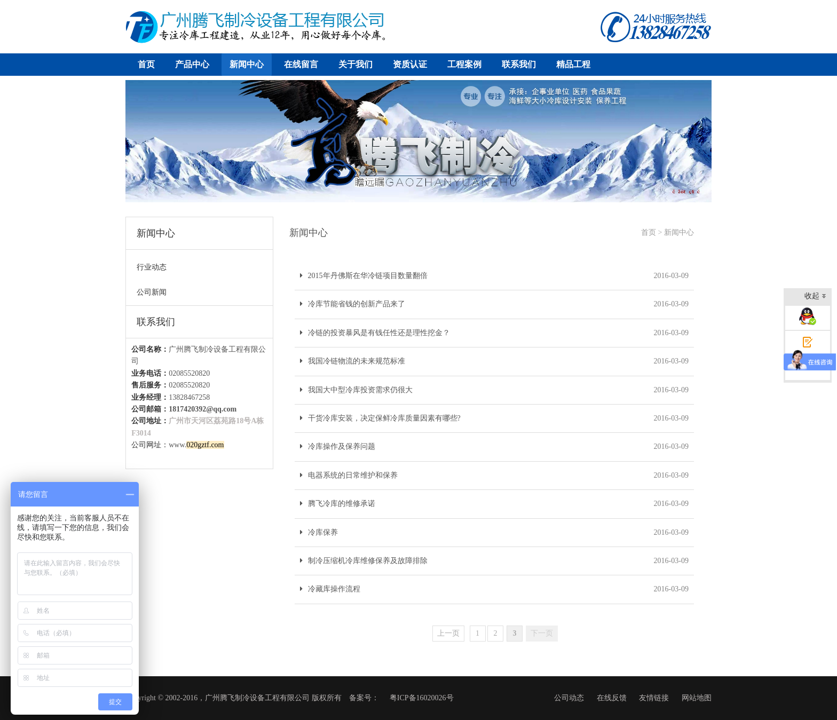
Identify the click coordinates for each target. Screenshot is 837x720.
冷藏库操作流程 (330, 589)
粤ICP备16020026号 (422, 698)
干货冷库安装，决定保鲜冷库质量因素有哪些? (380, 418)
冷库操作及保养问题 (337, 446)
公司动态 (569, 698)
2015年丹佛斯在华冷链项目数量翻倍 (364, 276)
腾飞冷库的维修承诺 (337, 504)
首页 (146, 64)
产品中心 (192, 64)
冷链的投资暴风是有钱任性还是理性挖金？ (375, 333)
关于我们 (355, 64)
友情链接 (654, 698)
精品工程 (573, 64)
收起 (815, 297)
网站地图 (697, 698)
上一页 (448, 633)
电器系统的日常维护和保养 (349, 475)
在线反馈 (612, 698)
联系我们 (519, 64)
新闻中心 (247, 64)
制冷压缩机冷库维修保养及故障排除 (364, 561)
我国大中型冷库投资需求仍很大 (356, 390)
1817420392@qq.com (202, 409)
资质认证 (410, 64)
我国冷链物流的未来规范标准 (352, 361)
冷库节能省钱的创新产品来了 (352, 304)
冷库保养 (319, 532)
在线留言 (301, 64)
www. (196, 445)
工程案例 (464, 64)
